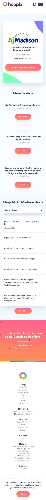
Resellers (23, 438)
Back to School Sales (23, 458)
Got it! (23, 494)
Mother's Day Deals (23, 453)
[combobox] (29, 210)
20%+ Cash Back (23, 393)
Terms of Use (23, 427)
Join (23, 398)
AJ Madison (23, 38)
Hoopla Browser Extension (23, 411)
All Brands (23, 403)
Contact (23, 430)
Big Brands (23, 390)
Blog (23, 400)
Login (23, 395)
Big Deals (23, 387)
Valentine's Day (23, 451)
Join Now (23, 345)
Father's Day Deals (23, 456)
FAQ (23, 425)
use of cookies (29, 488)
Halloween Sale (23, 460)
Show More (23, 311)
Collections (23, 468)
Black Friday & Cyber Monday (23, 446)
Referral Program (23, 422)
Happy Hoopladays (23, 449)
